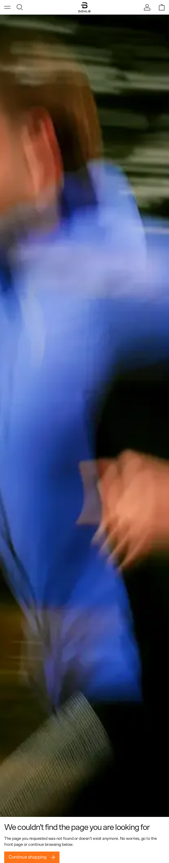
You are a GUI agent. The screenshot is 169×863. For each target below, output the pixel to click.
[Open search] (20, 7)
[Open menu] (7, 7)
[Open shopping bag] (161, 7)
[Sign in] (147, 7)
